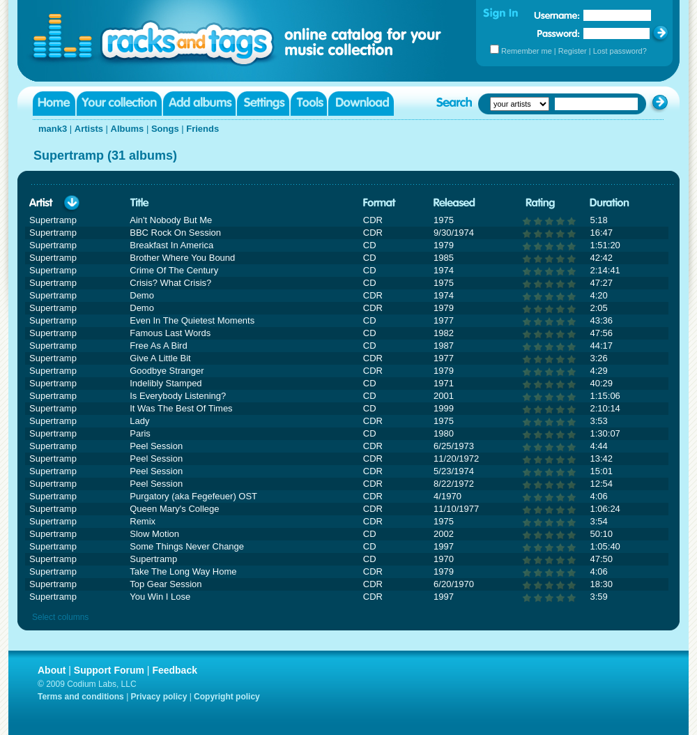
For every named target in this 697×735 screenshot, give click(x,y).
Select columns (60, 617)
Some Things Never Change (187, 546)
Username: (557, 15)
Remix (142, 521)
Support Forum (109, 670)
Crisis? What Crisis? (170, 283)
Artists (89, 128)
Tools (309, 103)
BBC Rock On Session (175, 232)
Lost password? (620, 51)
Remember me (526, 51)
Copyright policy (227, 697)
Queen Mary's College (174, 508)
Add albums (199, 103)
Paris (140, 433)
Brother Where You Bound (182, 257)
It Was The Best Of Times (181, 408)
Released (454, 203)
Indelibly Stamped (165, 383)
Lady (139, 421)
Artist (41, 203)
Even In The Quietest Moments (192, 320)
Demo (142, 295)
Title (139, 203)
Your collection (119, 103)
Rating (540, 203)
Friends (202, 128)
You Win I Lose (160, 596)
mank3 (52, 128)
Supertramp (153, 559)
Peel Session (156, 446)
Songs (165, 128)
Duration (609, 203)
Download (361, 103)
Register (572, 51)
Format (379, 203)
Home (54, 103)
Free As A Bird (158, 345)
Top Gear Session (165, 584)
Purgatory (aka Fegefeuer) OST (193, 496)
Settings (263, 103)
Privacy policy (159, 697)
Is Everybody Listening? (178, 396)
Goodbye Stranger (167, 370)
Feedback (174, 670)
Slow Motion (154, 534)
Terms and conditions (81, 697)
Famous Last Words (170, 333)
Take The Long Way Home (183, 571)
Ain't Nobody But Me (171, 220)
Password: (558, 33)
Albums (127, 128)
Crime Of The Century (174, 270)
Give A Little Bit (160, 358)
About (52, 670)
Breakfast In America (171, 245)
